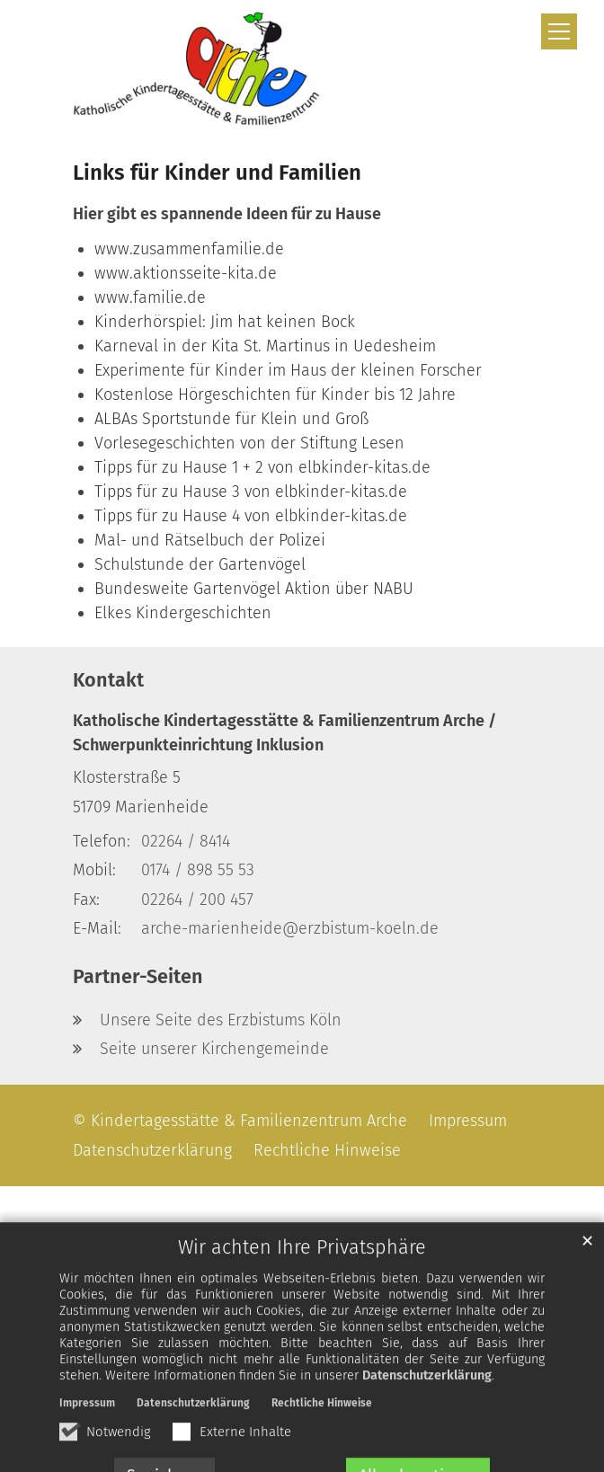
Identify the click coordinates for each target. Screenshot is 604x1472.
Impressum (87, 1436)
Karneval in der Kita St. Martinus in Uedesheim (265, 346)
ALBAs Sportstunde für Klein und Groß (231, 419)
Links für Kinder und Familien (217, 172)
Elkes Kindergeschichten (182, 613)
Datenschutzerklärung (427, 1408)
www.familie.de (150, 297)
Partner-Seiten (138, 977)
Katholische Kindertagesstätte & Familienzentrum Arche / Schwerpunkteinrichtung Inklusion (284, 733)
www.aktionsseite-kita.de (185, 273)
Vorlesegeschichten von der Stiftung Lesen (249, 443)
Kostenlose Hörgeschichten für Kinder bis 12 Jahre (275, 394)
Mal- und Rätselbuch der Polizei (209, 540)
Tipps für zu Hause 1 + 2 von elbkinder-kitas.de (262, 467)
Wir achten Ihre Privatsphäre (302, 1280)
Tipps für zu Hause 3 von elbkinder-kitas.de (250, 491)
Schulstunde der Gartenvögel (200, 564)
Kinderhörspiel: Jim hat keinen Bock (224, 322)
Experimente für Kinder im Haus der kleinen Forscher (288, 370)
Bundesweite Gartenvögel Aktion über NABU (253, 589)
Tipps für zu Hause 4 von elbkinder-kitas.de (250, 516)
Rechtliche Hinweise (321, 1436)
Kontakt (108, 680)
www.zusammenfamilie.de (189, 249)
